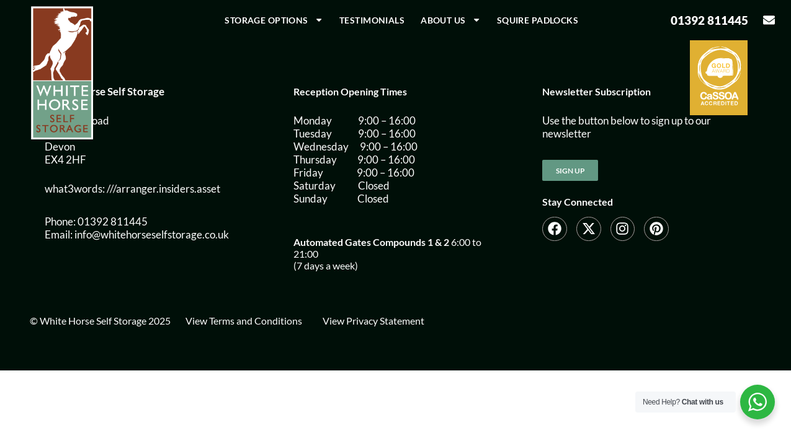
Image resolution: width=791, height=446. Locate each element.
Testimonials (371, 20)
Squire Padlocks (537, 20)
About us (451, 19)
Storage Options (274, 19)
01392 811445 (709, 20)
